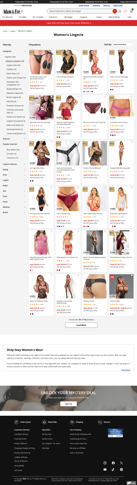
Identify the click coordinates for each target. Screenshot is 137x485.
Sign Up (68, 403)
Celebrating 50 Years (78, 439)
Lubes (99, 17)
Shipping (96, 5)
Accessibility (19, 465)
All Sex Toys (46, 434)
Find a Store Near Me (78, 443)
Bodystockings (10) (14, 89)
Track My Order (20, 439)
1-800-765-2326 (26, 5)
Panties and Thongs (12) (16, 78)
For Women (7, 17)
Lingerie (83, 17)
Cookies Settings (20, 457)
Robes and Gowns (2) (15, 125)
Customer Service (21, 434)
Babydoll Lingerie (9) (15, 93)
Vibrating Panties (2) (15, 129)
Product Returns (20, 443)
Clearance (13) (12, 158)
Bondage (68, 17)
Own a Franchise (76, 453)
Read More (125, 370)
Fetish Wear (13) (13, 73)
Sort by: (108, 44)
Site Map (45, 448)
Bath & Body (114, 17)
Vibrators (53, 17)
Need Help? (118, 5)
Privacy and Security (22, 453)
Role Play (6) (11, 101)
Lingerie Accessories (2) (16, 121)
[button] (81, 325)
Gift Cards (18, 470)
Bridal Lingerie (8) (14, 97)
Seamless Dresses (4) (15, 105)
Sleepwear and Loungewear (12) (13, 83)
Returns (106, 5)
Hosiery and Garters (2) (16, 117)
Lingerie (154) (10, 57)
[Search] (82, 11)
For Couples (38, 17)
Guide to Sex (47, 439)
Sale (129, 17)
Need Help (49, 422)
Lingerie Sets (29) (13, 65)
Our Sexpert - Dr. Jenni (51, 443)
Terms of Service (20, 461)
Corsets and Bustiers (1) (16, 133)
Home (5, 31)
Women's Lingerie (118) (15, 61)
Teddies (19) (11, 69)
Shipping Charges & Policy (24, 448)
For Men (23, 17)
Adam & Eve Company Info (80, 434)
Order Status (84, 5)
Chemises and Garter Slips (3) (15, 111)
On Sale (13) (11, 154)
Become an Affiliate (77, 448)
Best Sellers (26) (13, 150)
